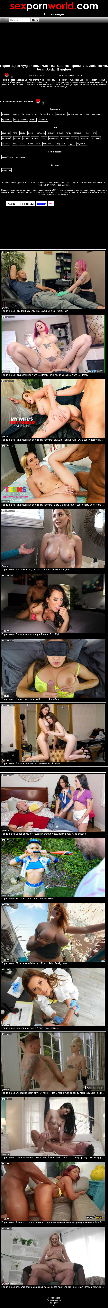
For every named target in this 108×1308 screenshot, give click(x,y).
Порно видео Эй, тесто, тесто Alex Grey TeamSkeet (28, 898)
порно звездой (61, 194)
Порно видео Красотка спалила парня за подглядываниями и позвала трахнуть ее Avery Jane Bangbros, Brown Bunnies (53, 1222)
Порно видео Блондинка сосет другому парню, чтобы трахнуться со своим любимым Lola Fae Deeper (53, 1093)
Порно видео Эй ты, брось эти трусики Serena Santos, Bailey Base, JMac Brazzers (43, 834)
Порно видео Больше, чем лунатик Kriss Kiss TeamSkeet (30, 699)
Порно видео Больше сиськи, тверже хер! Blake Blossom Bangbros (36, 569)
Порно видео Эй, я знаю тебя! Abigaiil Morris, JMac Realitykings (34, 963)
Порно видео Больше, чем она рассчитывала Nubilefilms (30, 763)
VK (54, 1305)
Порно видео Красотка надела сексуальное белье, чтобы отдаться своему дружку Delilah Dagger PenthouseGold (53, 1157)
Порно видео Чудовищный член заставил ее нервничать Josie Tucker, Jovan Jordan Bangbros (54, 67)
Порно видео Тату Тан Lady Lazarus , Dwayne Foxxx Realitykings (34, 311)
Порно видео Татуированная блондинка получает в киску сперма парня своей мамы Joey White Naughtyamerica (53, 505)
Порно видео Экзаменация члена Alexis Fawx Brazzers (29, 1028)
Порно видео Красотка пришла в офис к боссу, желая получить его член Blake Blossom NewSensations (53, 1287)
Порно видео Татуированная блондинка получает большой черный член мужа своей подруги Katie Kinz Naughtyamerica (53, 440)
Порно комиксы (54, 1300)
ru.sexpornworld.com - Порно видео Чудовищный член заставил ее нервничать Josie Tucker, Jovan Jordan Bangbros (70, 183)
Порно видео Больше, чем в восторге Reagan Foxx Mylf (30, 634)
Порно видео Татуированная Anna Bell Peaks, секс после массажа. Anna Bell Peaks (44, 375)
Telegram (54, 1303)
